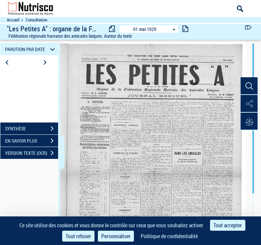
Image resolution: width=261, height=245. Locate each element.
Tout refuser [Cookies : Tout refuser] (78, 236)
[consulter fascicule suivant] (185, 29)
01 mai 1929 (144, 29)
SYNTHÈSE (31, 128)
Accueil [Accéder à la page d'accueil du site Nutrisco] (13, 20)
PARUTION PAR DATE (31, 49)
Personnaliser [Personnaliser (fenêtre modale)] (115, 236)
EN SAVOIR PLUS (31, 141)
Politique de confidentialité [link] (169, 236)
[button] (249, 86)
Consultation (36, 20)
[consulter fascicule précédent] (112, 29)
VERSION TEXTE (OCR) (31, 153)
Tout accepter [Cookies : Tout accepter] (227, 225)
